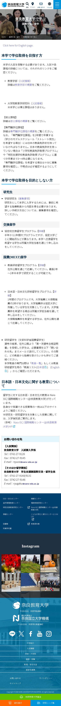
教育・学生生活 (30, 664)
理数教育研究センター (39, 503)
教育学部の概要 (23, 84)
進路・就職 (30, 659)
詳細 (41, 231)
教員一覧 (36, 363)
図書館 (5, 524)
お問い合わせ (15, 678)
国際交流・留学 (14, 37)
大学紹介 (30, 643)
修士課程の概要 (18, 121)
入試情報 (25, 81)
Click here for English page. (18, 45)
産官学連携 (30, 669)
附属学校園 (7, 528)
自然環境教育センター (11, 503)
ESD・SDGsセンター (11, 498)
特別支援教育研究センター (13, 507)
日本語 (40, 367)
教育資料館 (35, 524)
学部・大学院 (30, 653)
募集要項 (24, 198)
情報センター (36, 498)
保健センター (8, 514)
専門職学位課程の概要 (22, 131)
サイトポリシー (45, 678)
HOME (4, 37)
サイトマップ (15, 683)
